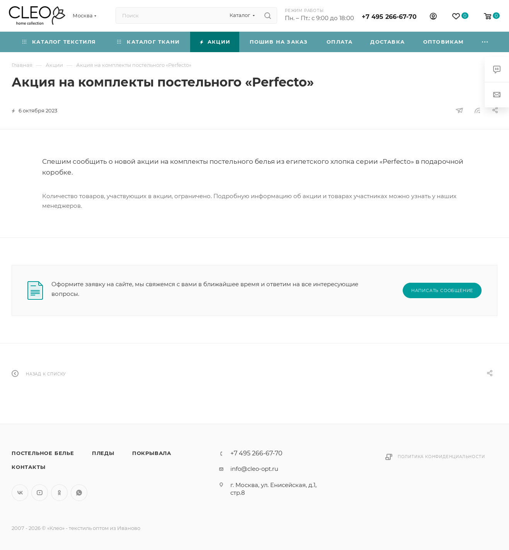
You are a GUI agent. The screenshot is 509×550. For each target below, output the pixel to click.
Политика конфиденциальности (441, 456)
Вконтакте (20, 492)
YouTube (39, 492)
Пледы (103, 453)
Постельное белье (43, 453)
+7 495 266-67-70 (389, 16)
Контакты (28, 467)
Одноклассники (59, 492)
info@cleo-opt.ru (254, 468)
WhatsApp (79, 492)
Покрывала (151, 453)
